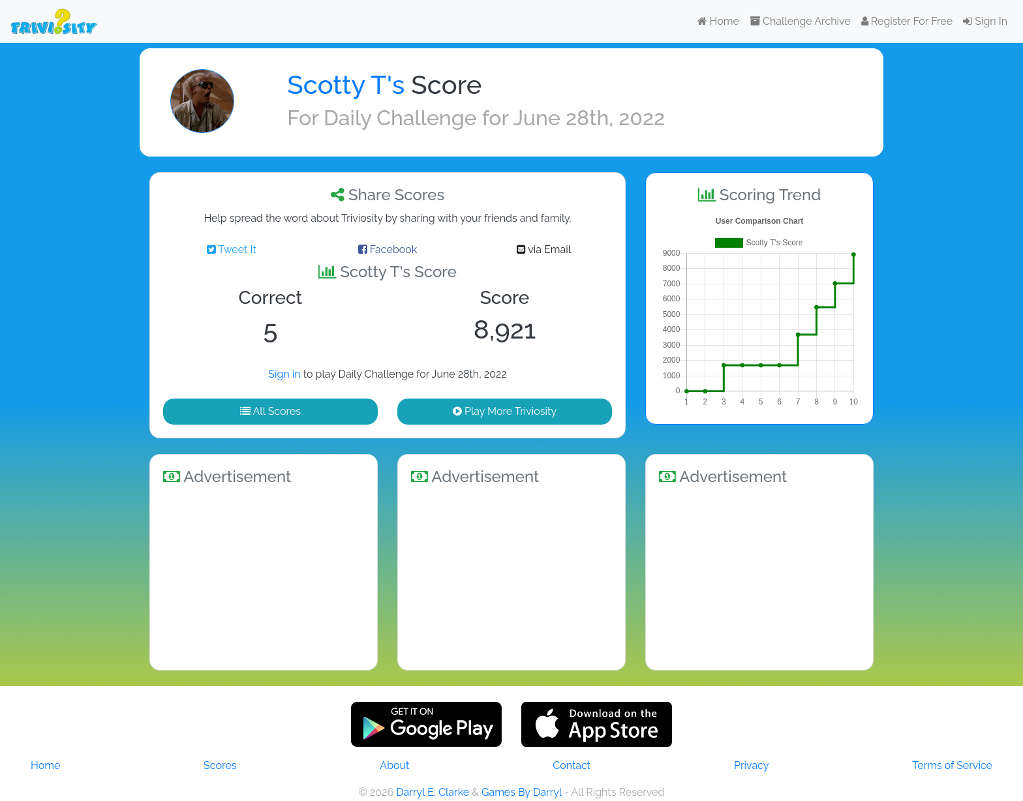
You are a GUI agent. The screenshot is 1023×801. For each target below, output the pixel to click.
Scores (220, 765)
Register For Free (907, 21)
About (394, 765)
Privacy (751, 765)
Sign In (985, 21)
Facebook (388, 249)
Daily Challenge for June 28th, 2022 (494, 118)
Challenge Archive (800, 21)
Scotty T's (346, 84)
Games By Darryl (521, 792)
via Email (544, 249)
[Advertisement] (263, 575)
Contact (571, 765)
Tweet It (231, 249)
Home (718, 21)
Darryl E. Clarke (432, 792)
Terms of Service (952, 765)
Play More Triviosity (505, 411)
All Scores (270, 411)
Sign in (284, 374)
